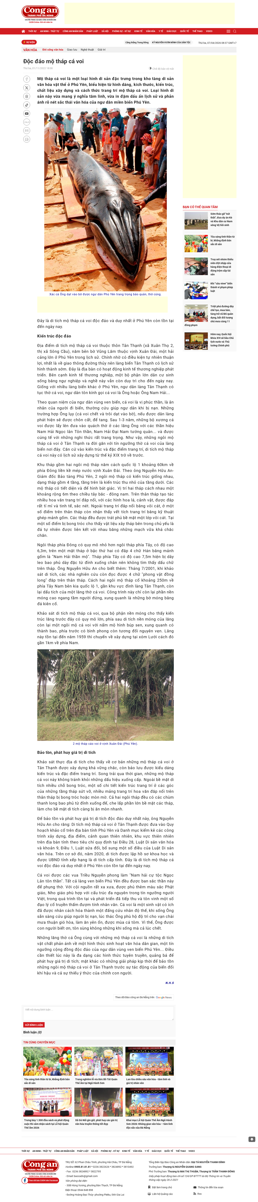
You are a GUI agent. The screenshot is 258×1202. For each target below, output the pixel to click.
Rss (198, 1193)
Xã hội (105, 31)
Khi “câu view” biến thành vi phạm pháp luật (222, 287)
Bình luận (32, 1032)
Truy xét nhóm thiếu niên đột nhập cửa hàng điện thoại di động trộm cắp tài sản (222, 267)
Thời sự (32, 31)
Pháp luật (92, 31)
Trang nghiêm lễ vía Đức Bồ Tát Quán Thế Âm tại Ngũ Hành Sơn (96, 1081)
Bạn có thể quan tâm (200, 207)
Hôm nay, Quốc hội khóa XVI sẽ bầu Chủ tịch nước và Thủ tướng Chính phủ (222, 340)
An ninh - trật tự (49, 31)
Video (209, 31)
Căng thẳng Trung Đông (157, 42)
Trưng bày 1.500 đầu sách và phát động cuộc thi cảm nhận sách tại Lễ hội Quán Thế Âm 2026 (46, 1124)
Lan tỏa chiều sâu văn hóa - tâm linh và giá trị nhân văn (148, 1081)
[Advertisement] (149, 13)
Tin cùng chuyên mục (39, 1042)
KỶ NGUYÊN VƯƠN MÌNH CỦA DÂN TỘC (192, 42)
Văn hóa (150, 31)
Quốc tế (184, 31)
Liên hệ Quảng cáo (160, 1193)
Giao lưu (72, 49)
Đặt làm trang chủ (160, 1187)
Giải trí (102, 49)
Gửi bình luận (34, 1025)
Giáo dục (171, 31)
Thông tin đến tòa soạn (208, 1187)
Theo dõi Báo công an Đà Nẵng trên (143, 997)
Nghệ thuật (87, 49)
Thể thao (197, 31)
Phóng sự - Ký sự (121, 31)
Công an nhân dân (73, 31)
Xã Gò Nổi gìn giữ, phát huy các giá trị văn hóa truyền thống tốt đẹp (96, 1122)
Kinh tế (138, 31)
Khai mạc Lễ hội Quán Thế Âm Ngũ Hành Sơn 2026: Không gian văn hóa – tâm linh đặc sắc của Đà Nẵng (149, 1124)
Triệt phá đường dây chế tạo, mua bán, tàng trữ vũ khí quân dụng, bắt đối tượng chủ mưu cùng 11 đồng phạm (209, 316)
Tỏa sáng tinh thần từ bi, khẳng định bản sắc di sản (47, 1081)
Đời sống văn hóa (52, 49)
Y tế (161, 31)
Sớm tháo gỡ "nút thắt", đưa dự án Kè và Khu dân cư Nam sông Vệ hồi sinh (221, 219)
